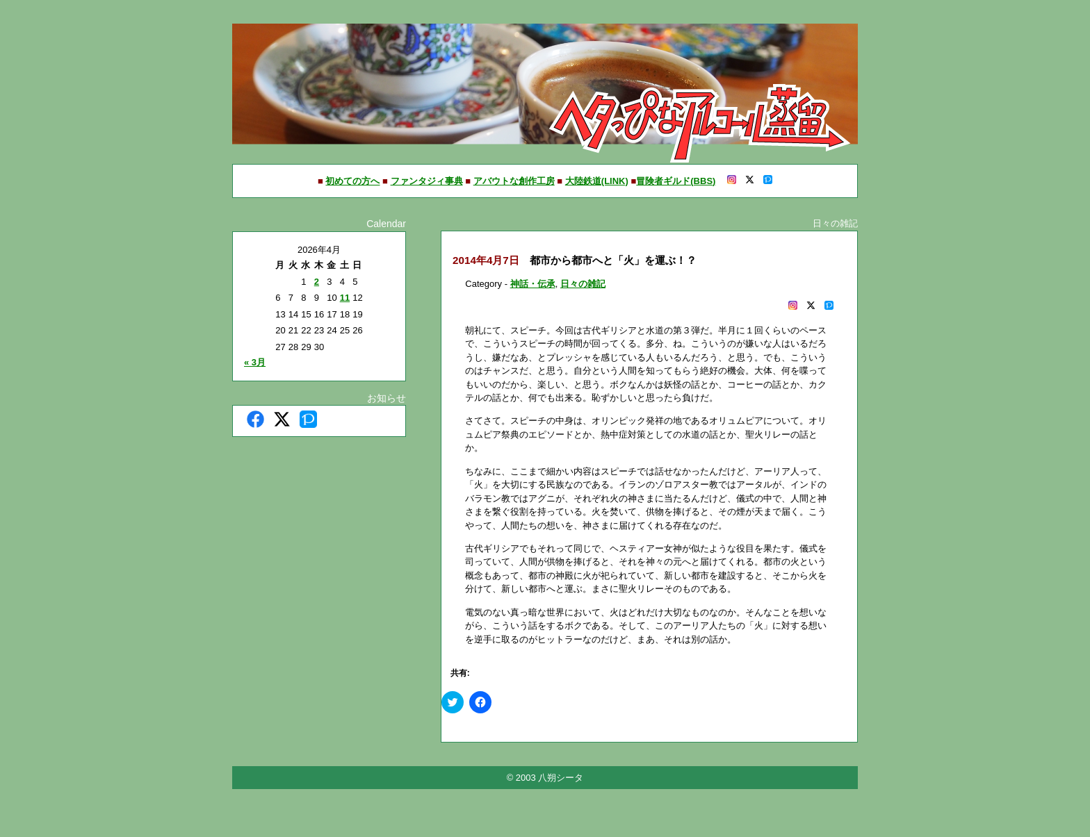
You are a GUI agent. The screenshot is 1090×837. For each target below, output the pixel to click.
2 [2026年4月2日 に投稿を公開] (316, 281)
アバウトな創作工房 (514, 181)
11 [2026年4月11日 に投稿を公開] (345, 297)
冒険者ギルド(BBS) (675, 181)
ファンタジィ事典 (427, 181)
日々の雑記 (582, 284)
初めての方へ (352, 181)
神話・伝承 (532, 284)
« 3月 (255, 362)
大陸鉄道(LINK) (596, 181)
